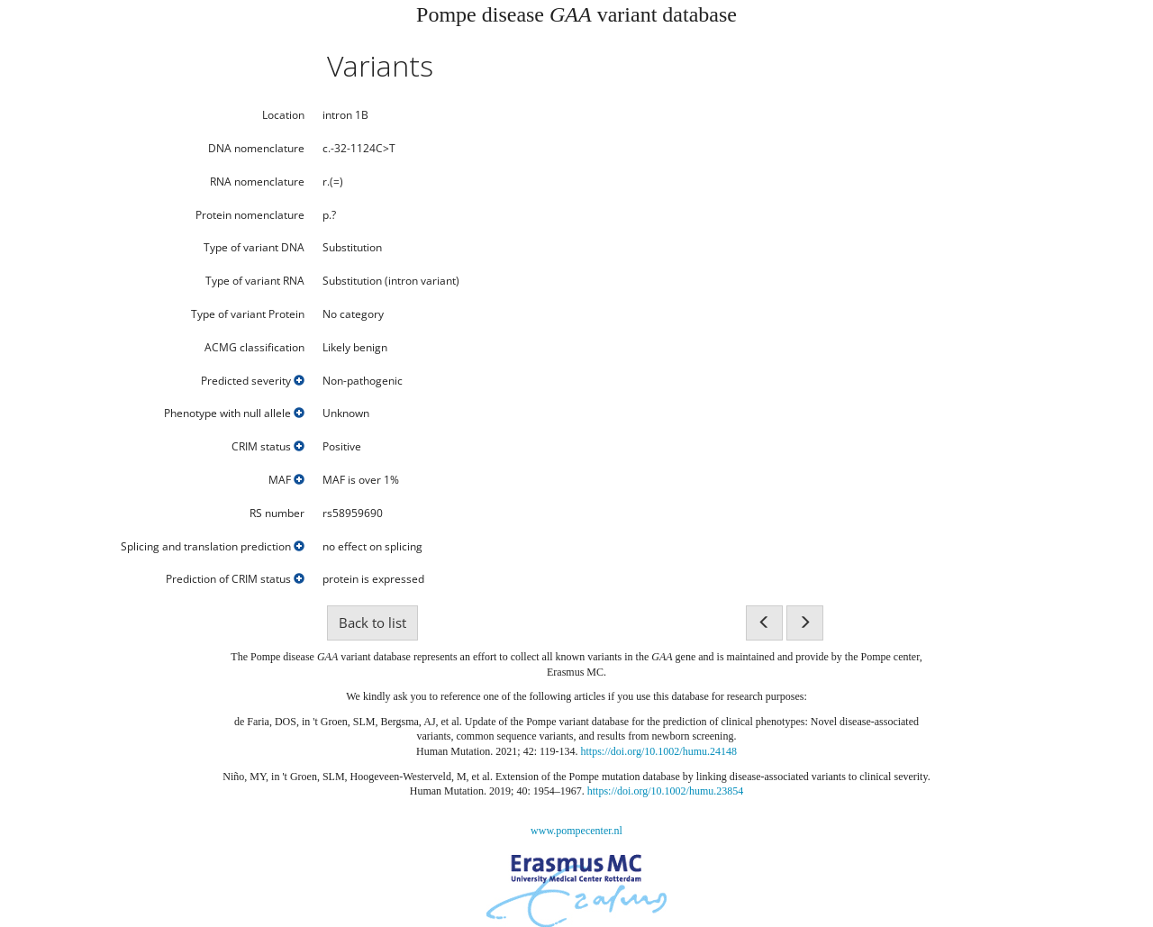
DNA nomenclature (256, 148)
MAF (286, 480)
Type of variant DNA (254, 248)
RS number (277, 513)
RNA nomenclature (257, 182)
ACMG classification (254, 348)
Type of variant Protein (247, 314)
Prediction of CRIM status (235, 579)
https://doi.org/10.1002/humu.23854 (665, 791)
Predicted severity (252, 381)
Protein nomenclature (249, 215)
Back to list (372, 622)
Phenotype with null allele (234, 413)
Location (283, 115)
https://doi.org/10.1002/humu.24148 (659, 751)
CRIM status (268, 447)
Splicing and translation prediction (212, 547)
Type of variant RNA (254, 281)
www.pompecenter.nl (576, 830)
